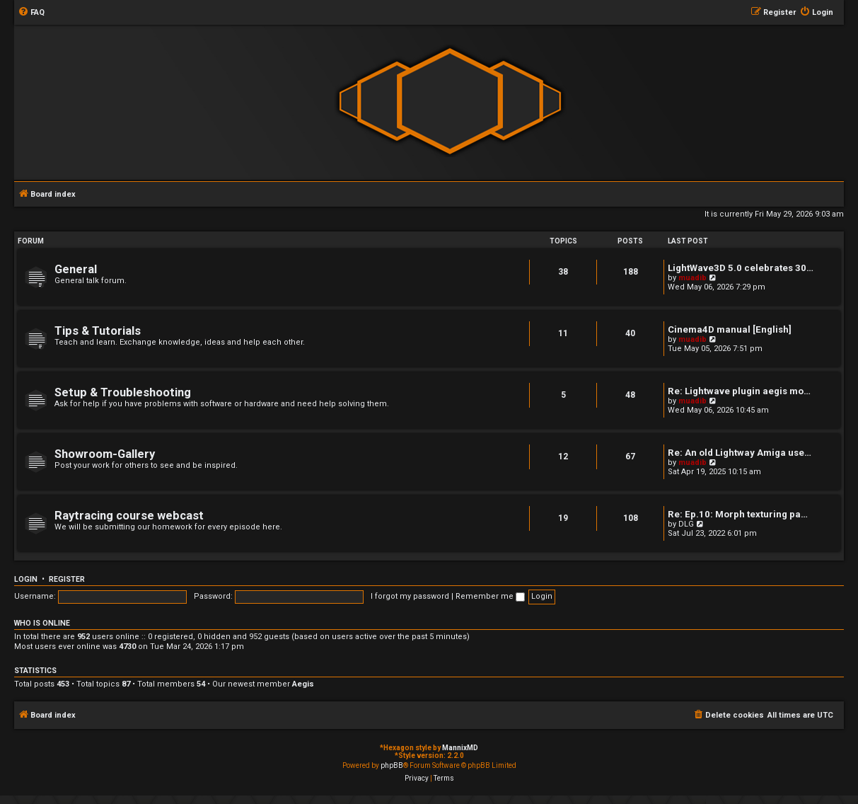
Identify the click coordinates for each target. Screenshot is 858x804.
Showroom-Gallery (104, 454)
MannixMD (460, 748)
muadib (692, 277)
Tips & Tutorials (97, 331)
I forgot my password (410, 596)
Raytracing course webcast (129, 515)
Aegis (303, 684)
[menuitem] (31, 12)
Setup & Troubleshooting (122, 392)
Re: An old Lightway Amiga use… (739, 452)
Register (67, 579)
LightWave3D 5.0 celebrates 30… (740, 268)
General (75, 269)
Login (25, 579)
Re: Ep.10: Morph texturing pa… (738, 514)
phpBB (392, 765)
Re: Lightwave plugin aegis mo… (739, 391)
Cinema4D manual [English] (730, 329)
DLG (686, 524)
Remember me (490, 596)
